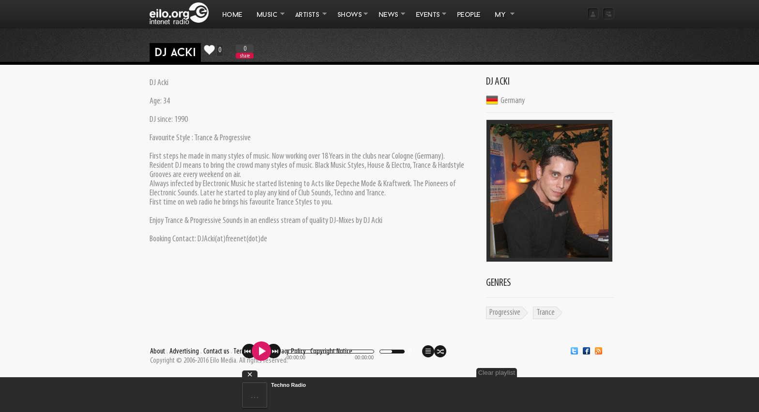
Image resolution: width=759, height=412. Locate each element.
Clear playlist (496, 372)
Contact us (216, 351)
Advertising (184, 351)
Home (232, 15)
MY (501, 20)
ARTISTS (307, 20)
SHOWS (349, 20)
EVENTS (427, 20)
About (157, 351)
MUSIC (267, 20)
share (245, 56)
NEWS (388, 20)
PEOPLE (469, 15)
